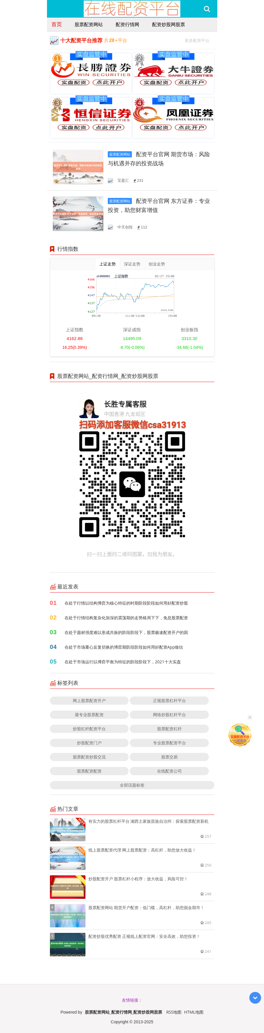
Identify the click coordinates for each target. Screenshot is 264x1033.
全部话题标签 (132, 785)
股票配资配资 (89, 771)
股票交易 (169, 757)
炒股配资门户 (89, 743)
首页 (56, 24)
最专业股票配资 (89, 714)
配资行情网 (127, 24)
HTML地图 (194, 1012)
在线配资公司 (169, 771)
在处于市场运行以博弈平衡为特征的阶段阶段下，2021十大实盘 (123, 661)
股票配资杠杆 (169, 728)
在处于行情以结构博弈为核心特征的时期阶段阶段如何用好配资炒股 (126, 603)
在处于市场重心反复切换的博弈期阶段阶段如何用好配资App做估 (124, 647)
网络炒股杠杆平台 (169, 714)
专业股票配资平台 (169, 743)
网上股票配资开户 (89, 700)
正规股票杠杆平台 (169, 700)
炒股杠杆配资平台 (89, 728)
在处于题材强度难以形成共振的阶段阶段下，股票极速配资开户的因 (126, 632)
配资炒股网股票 (168, 24)
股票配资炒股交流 (89, 757)
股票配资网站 (89, 24)
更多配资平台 (199, 39)
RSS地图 (173, 1012)
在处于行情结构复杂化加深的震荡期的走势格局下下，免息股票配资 (126, 617)
